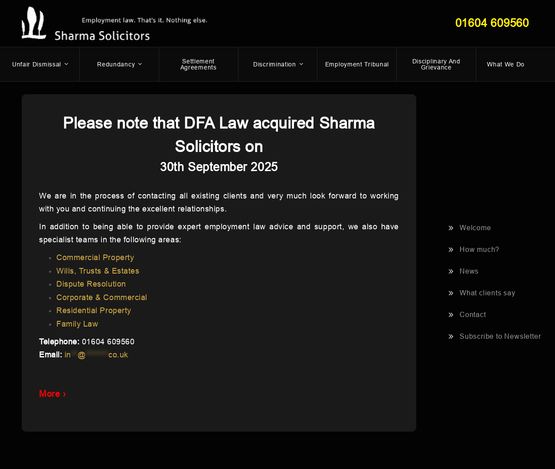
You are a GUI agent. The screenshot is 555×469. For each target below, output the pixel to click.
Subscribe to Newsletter (500, 336)
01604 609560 (492, 23)
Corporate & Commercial (101, 297)
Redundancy (120, 64)
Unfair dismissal (40, 64)
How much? (480, 249)
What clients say (488, 293)
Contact (473, 314)
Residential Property (93, 310)
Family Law (77, 324)
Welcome (475, 227)
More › (52, 394)
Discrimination (278, 64)
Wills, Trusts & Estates (97, 271)
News (469, 271)
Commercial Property (95, 257)
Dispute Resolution (91, 284)
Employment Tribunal (357, 64)
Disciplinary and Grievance (436, 64)
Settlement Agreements (198, 64)
